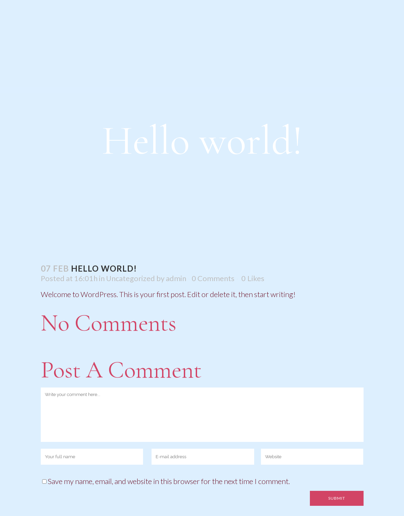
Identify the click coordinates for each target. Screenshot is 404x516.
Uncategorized (130, 278)
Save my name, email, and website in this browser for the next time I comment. (169, 481)
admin (176, 278)
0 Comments (213, 278)
